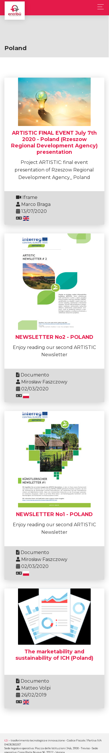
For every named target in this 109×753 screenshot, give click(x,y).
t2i (6, 740)
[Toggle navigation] (99, 7)
